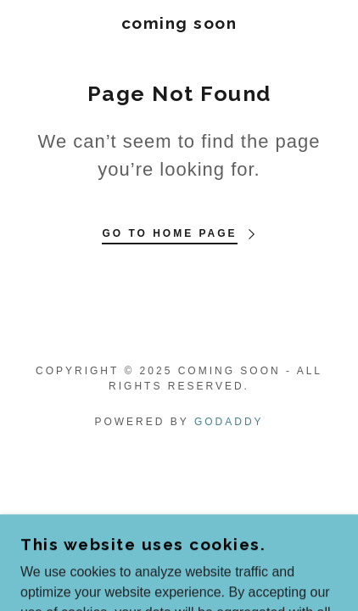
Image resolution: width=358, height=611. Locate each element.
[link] (179, 23)
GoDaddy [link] (229, 422)
